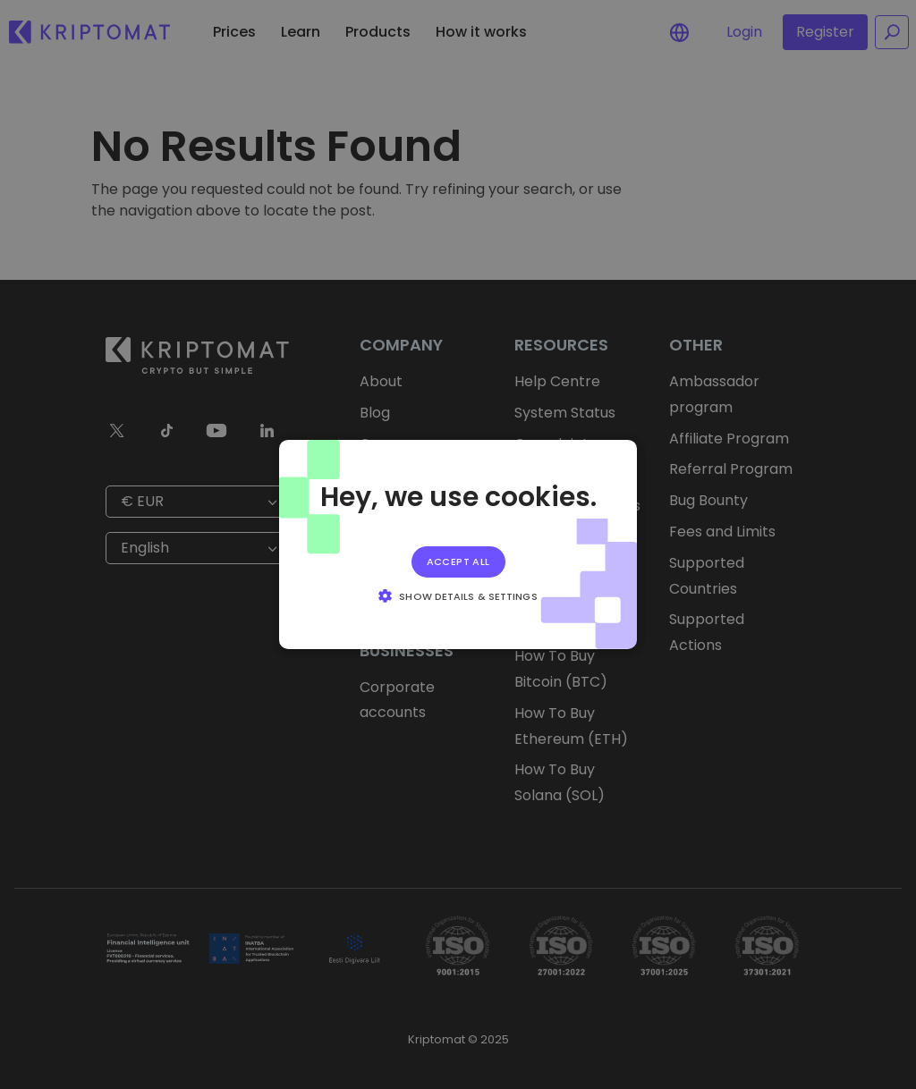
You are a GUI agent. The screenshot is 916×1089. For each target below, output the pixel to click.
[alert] (458, 544)
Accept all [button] (458, 561)
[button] (457, 595)
